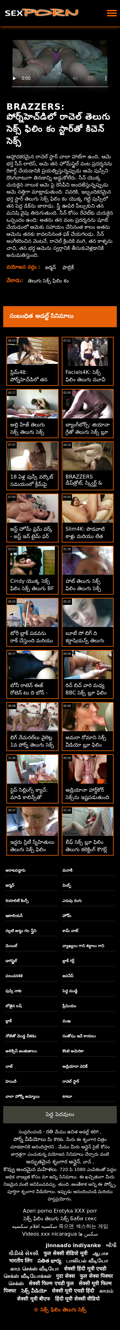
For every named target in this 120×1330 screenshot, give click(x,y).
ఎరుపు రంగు (72, 901)
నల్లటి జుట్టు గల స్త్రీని (20, 931)
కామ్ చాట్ (70, 931)
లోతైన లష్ (13, 1006)
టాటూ (67, 1096)
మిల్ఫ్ (66, 885)
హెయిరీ (10, 1081)
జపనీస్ (67, 976)
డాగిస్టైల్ (11, 961)
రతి (49, 1131)
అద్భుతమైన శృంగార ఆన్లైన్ (53, 1162)
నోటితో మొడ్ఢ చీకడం (20, 1036)
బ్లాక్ (8, 1021)
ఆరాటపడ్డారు (15, 870)
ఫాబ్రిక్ (69, 267)
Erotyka (63, 1211)
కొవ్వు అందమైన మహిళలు (30, 1169)
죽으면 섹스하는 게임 (83, 1226)
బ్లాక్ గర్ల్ (68, 961)
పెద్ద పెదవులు (60, 1114)
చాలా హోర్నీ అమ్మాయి (22, 1096)
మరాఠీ (67, 870)
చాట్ (8, 1066)
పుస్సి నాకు (13, 991)
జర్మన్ (50, 267)
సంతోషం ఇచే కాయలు (79, 1036)
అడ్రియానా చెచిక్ (74, 1066)
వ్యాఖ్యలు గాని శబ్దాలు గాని (83, 946)
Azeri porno (37, 1211)
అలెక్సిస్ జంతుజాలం (21, 1051)
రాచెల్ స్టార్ (70, 1081)
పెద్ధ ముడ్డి (69, 991)
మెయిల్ (11, 946)
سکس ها (88, 1234)
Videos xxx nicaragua (49, 1234)
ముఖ (66, 1021)
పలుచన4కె (13, 976)
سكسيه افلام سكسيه (34, 1226)
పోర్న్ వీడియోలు (29, 1139)
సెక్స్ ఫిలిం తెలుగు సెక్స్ (46, 1218)
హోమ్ (66, 916)
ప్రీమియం (69, 1006)
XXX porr (86, 1211)
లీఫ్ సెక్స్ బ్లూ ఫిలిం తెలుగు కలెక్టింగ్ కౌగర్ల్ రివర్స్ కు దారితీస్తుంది (87, 849)
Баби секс (83, 1218)
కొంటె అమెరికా (73, 1051)
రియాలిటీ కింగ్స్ (16, 901)
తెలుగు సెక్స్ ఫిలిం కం (49, 281)
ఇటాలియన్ (13, 916)
